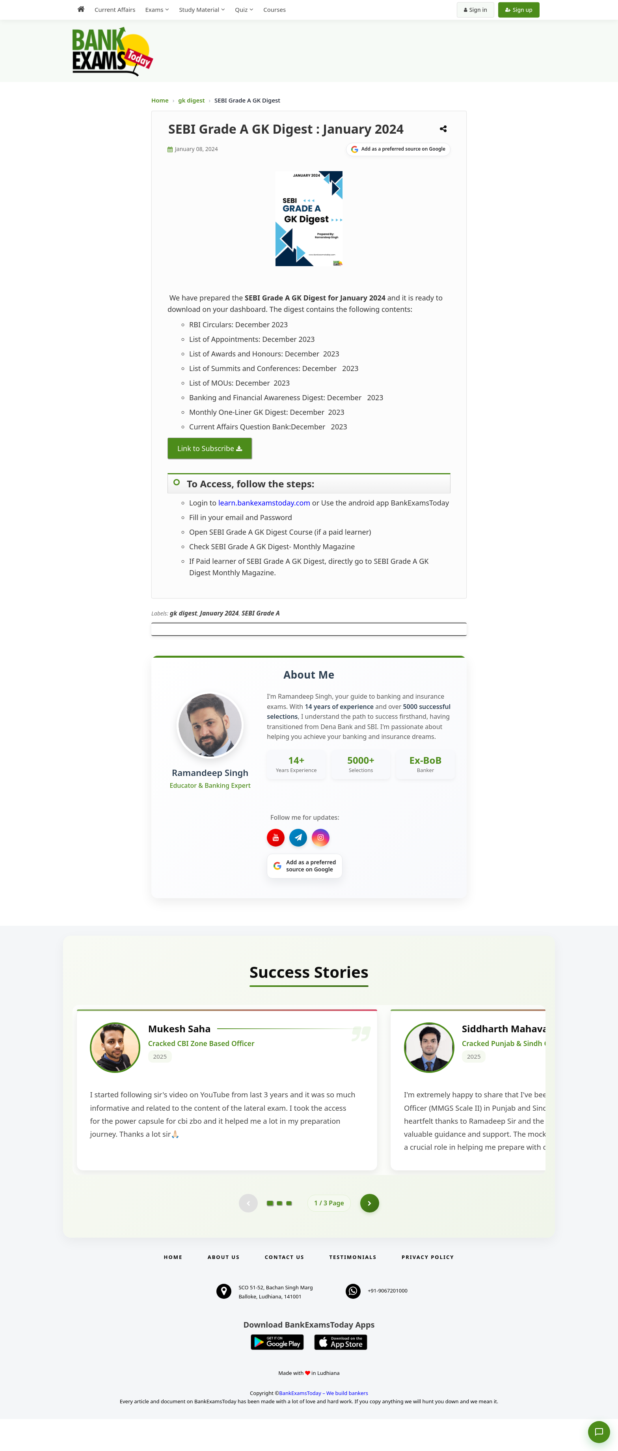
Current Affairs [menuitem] (115, 9)
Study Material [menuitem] (199, 9)
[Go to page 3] (289, 1235)
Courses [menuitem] (274, 9)
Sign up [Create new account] (518, 9)
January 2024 (219, 613)
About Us (224, 1289)
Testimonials (353, 1289)
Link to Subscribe (205, 448)
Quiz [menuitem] (241, 9)
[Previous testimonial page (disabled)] (248, 1235)
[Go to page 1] (270, 1235)
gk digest (192, 100)
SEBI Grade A (261, 613)
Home (160, 100)
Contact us (284, 1289)
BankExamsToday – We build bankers (323, 1425)
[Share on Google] (398, 149)
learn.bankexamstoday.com (265, 502)
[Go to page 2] (279, 1235)
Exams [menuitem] (154, 9)
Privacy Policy (428, 1289)
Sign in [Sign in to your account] (475, 9)
